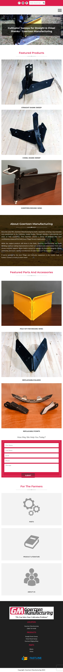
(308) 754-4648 (31, 628)
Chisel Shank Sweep (31, 158)
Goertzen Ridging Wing (31, 208)
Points (31, 651)
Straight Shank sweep (31, 108)
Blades (31, 649)
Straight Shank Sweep (31, 636)
